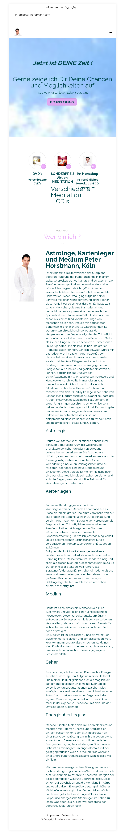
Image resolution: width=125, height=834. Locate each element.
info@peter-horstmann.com (32, 14)
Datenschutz (70, 815)
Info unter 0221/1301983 (61, 7)
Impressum (54, 815)
